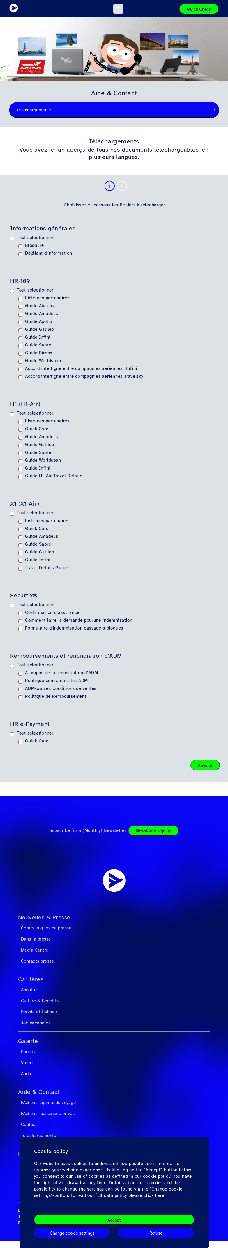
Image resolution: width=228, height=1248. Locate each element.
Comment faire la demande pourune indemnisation (78, 620)
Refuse (155, 1233)
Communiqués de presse (46, 928)
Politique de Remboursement (55, 696)
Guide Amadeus (41, 313)
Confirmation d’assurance (52, 612)
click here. (154, 1195)
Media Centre (34, 950)
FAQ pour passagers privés (48, 1113)
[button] (118, 9)
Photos (28, 1051)
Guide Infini (37, 337)
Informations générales (42, 228)
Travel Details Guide (46, 567)
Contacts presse (37, 961)
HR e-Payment (30, 724)
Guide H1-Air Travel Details (53, 476)
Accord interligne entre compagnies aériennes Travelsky (84, 376)
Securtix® (24, 595)
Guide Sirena (38, 352)
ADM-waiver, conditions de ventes (60, 688)
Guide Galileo (39, 329)
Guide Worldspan (43, 360)
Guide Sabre (38, 345)
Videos (28, 1062)
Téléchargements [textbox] (34, 109)
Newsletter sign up (153, 831)
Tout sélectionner (35, 237)
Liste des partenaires (47, 298)
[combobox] (114, 110)
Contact (29, 1124)
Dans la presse (36, 939)
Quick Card (37, 428)
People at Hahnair (39, 1012)
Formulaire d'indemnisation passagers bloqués (74, 628)
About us (30, 989)
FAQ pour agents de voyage (48, 1102)
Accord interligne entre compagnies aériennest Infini (81, 368)
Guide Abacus (39, 305)
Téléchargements (38, 1135)
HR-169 (20, 281)
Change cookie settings (72, 1233)
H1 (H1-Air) (25, 404)
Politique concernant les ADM (56, 680)
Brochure (34, 245)
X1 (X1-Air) (24, 504)
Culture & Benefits (40, 1001)
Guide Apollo (38, 321)
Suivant (205, 765)
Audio (27, 1073)
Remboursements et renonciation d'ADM (66, 656)
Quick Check (199, 9)
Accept (114, 1220)
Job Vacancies (36, 1023)
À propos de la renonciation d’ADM (61, 672)
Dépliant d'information (48, 253)
